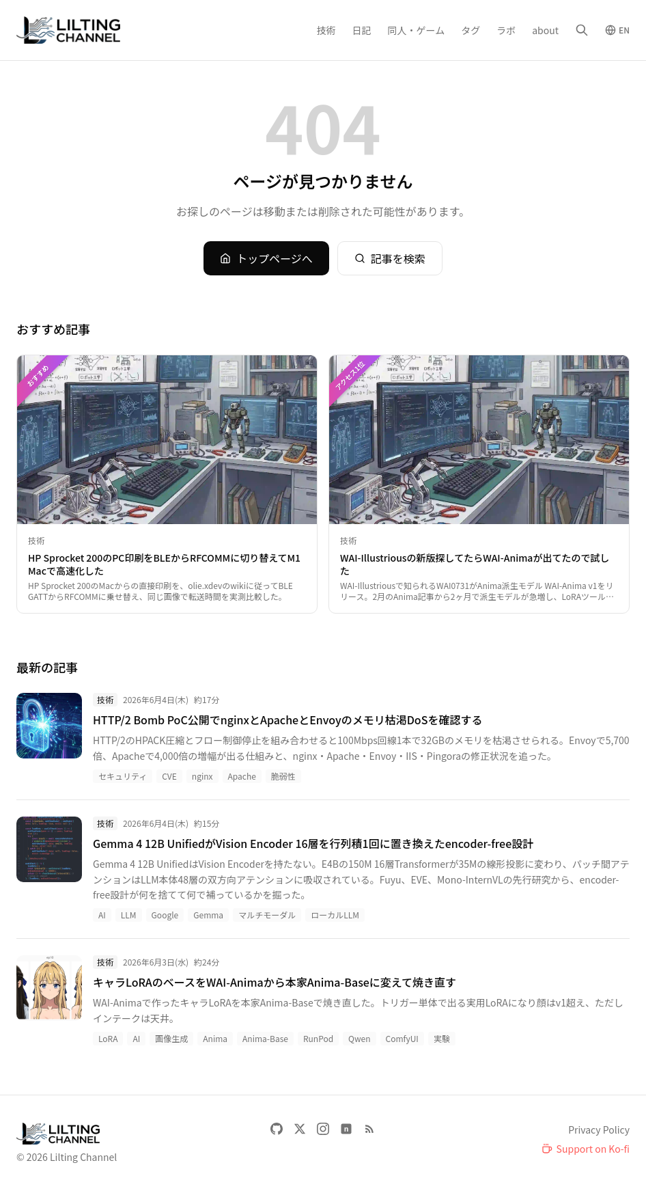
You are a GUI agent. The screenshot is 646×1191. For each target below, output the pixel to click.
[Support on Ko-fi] (586, 1148)
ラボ (506, 30)
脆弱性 (283, 776)
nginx (202, 776)
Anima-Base (265, 1038)
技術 (326, 30)
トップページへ (266, 258)
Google (165, 914)
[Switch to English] (617, 30)
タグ (470, 30)
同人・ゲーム (416, 30)
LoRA (107, 1038)
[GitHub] (276, 1128)
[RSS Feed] (369, 1128)
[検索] (582, 30)
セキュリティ (122, 776)
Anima (215, 1038)
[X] (299, 1128)
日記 (361, 30)
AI (102, 914)
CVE (169, 776)
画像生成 (171, 1038)
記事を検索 (389, 258)
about (545, 30)
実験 (442, 1038)
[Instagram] (323, 1128)
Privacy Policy (599, 1129)
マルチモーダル (267, 914)
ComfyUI (402, 1038)
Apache (242, 776)
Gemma (208, 914)
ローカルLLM (335, 914)
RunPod (318, 1038)
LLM (129, 914)
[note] (346, 1128)
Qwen (359, 1038)
